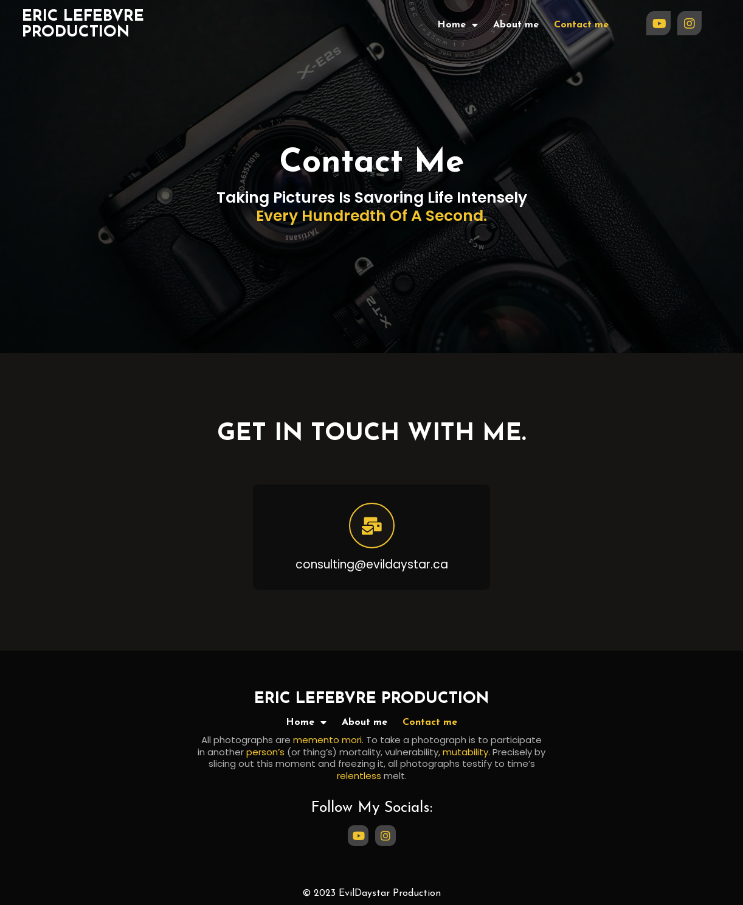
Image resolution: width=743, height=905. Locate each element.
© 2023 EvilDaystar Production (371, 893)
